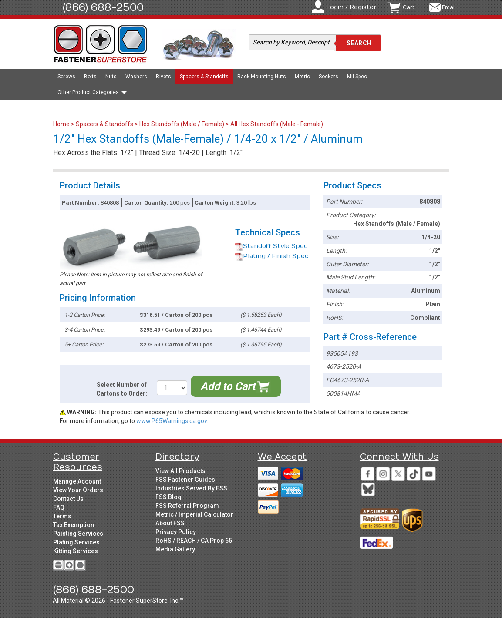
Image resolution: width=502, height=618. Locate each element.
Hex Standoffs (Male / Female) (181, 124)
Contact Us (68, 498)
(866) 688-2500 (103, 7)
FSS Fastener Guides (185, 479)
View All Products (180, 470)
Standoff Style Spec (271, 246)
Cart (408, 7)
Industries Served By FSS (191, 488)
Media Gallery (175, 549)
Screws (66, 77)
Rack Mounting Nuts (261, 77)
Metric (302, 77)
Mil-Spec (357, 77)
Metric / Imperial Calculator (194, 514)
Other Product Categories (92, 92)
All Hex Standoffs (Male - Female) (276, 124)
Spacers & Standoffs (204, 77)
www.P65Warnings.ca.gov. (172, 420)
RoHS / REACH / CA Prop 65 (193, 540)
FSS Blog (168, 497)
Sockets (328, 77)
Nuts (111, 77)
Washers (136, 77)
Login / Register (351, 7)
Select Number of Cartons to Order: (121, 389)
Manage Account (77, 481)
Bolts (90, 77)
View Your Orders (78, 490)
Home (62, 124)
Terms (62, 516)
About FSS (170, 523)
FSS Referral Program (187, 505)
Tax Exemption (73, 524)
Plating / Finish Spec (272, 256)
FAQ (58, 507)
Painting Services (78, 533)
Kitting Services (75, 550)
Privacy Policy (175, 531)
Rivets (163, 77)
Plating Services (76, 542)
